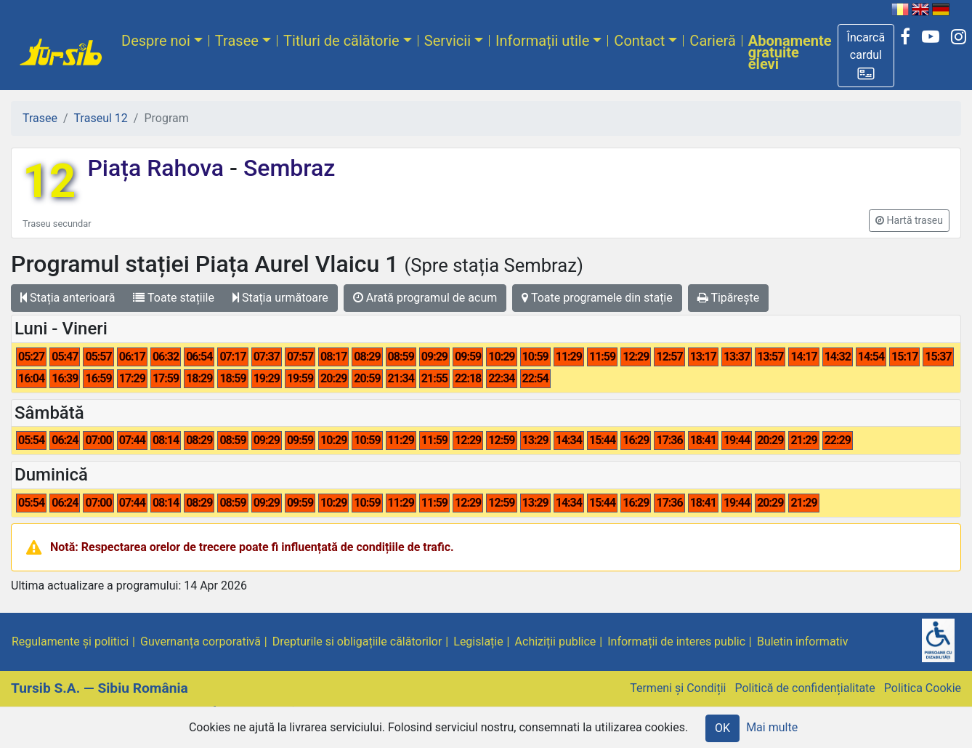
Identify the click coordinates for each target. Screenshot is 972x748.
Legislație (478, 641)
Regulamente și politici (70, 641)
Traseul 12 (101, 118)
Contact (639, 41)
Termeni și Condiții (678, 688)
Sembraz (286, 168)
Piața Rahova (158, 168)
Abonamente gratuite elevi (790, 52)
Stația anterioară (67, 298)
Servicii (447, 41)
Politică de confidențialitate (804, 688)
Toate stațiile (173, 298)
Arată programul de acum (425, 298)
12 (49, 181)
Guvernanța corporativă (200, 641)
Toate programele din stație (597, 298)
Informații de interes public (676, 641)
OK (722, 728)
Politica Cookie (922, 688)
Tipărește (728, 298)
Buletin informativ (803, 641)
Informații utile (542, 41)
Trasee (237, 41)
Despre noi (155, 41)
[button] (866, 55)
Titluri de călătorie (341, 41)
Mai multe (772, 727)
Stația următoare (280, 298)
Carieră (712, 41)
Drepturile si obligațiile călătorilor (357, 641)
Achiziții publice (555, 641)
